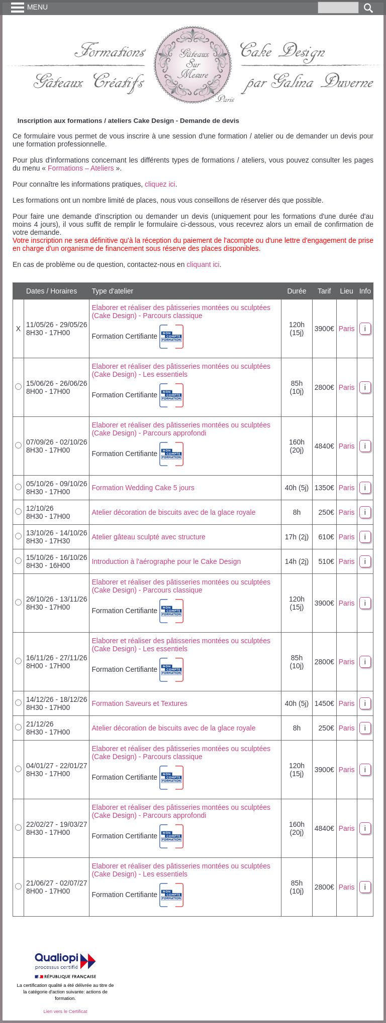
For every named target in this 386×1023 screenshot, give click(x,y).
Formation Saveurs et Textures (139, 703)
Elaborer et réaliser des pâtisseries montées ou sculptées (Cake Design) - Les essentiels (180, 370)
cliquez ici (160, 184)
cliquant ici (202, 264)
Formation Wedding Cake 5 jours (142, 488)
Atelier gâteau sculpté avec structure (148, 537)
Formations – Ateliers (81, 168)
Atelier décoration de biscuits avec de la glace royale (173, 512)
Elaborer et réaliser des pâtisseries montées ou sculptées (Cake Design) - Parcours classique (180, 312)
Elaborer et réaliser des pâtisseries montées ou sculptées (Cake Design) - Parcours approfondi (180, 429)
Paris (347, 329)
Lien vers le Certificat (65, 1011)
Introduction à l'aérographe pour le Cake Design (166, 561)
